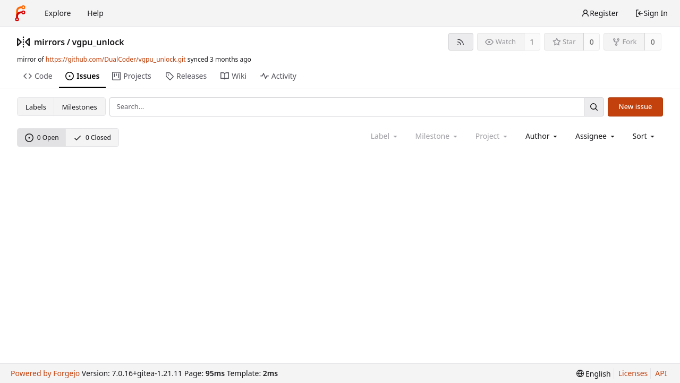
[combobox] (542, 136)
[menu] (645, 136)
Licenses (633, 373)
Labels (36, 107)
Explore (58, 13)
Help (95, 13)
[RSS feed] (460, 42)
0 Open (42, 137)
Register (599, 13)
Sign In (651, 13)
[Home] (20, 13)
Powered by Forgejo (45, 373)
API (661, 373)
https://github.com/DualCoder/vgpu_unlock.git (116, 59)
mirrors (49, 42)
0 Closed (92, 137)
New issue (635, 106)
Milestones (79, 107)
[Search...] (594, 106)
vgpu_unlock (98, 42)
